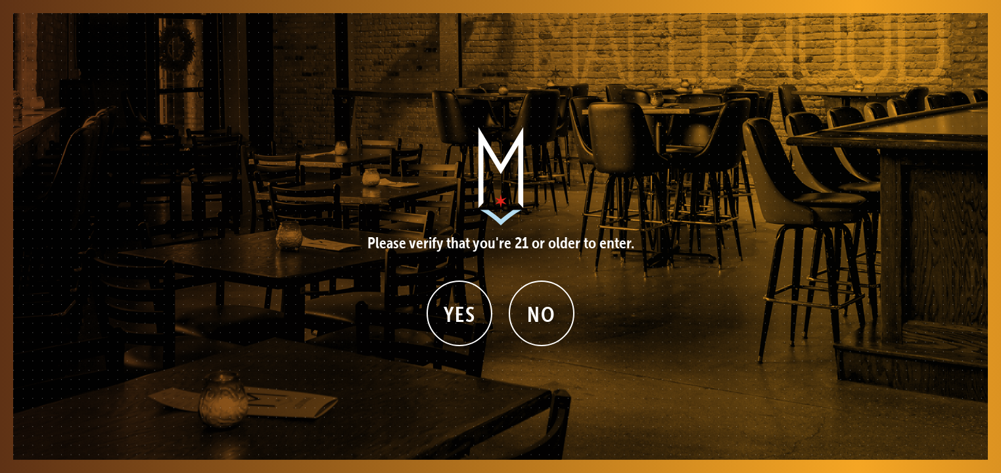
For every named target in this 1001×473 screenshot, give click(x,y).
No (541, 314)
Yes (460, 314)
